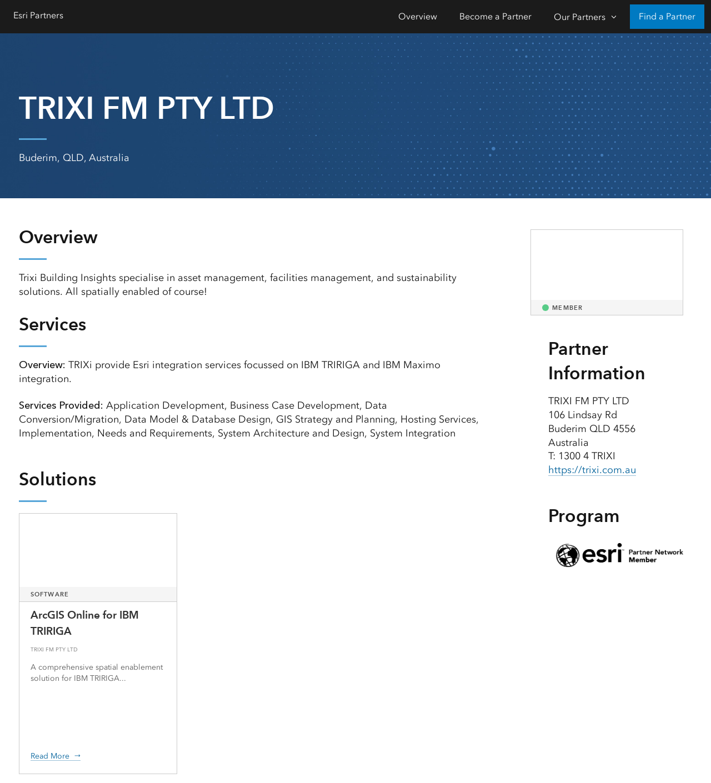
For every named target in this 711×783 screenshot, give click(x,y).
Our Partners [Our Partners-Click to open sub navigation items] (579, 17)
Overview (417, 16)
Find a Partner (667, 16)
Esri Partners (38, 15)
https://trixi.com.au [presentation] (592, 470)
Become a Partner (495, 16)
